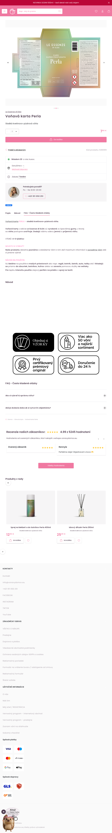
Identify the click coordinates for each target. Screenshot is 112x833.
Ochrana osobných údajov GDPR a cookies (23, 654)
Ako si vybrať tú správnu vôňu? (56, 395)
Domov (9, 419)
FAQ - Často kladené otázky (37, 213)
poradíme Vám (95, 250)
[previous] (8, 62)
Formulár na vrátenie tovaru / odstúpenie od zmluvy (28, 667)
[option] (56, 64)
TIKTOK (6, 608)
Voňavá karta (11, 221)
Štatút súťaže (9, 680)
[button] (11, 816)
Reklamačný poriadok (13, 661)
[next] (104, 62)
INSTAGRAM (8, 602)
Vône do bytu (18, 419)
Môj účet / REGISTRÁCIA (14, 707)
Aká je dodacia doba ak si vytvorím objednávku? (56, 408)
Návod (17, 213)
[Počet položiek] (12, 131)
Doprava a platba (11, 641)
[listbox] (56, 64)
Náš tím (6, 701)
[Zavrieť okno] (3, 811)
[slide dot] (54, 108)
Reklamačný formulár (13, 674)
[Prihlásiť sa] (102, 11)
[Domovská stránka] (12, 11)
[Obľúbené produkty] (96, 11)
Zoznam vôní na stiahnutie (15, 726)
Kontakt (6, 576)
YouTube (7, 614)
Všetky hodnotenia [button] (56, 465)
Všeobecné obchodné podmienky (19, 648)
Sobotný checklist (11, 733)
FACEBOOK (8, 595)
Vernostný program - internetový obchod (22, 713)
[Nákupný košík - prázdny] (108, 11)
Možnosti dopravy (20, 169)
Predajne (7, 635)
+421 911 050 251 (10, 589)
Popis (8, 213)
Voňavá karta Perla (31, 419)
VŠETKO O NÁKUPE (11, 629)
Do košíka (56, 139)
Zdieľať (8, 205)
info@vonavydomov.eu (14, 582)
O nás (5, 694)
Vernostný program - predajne (17, 720)
